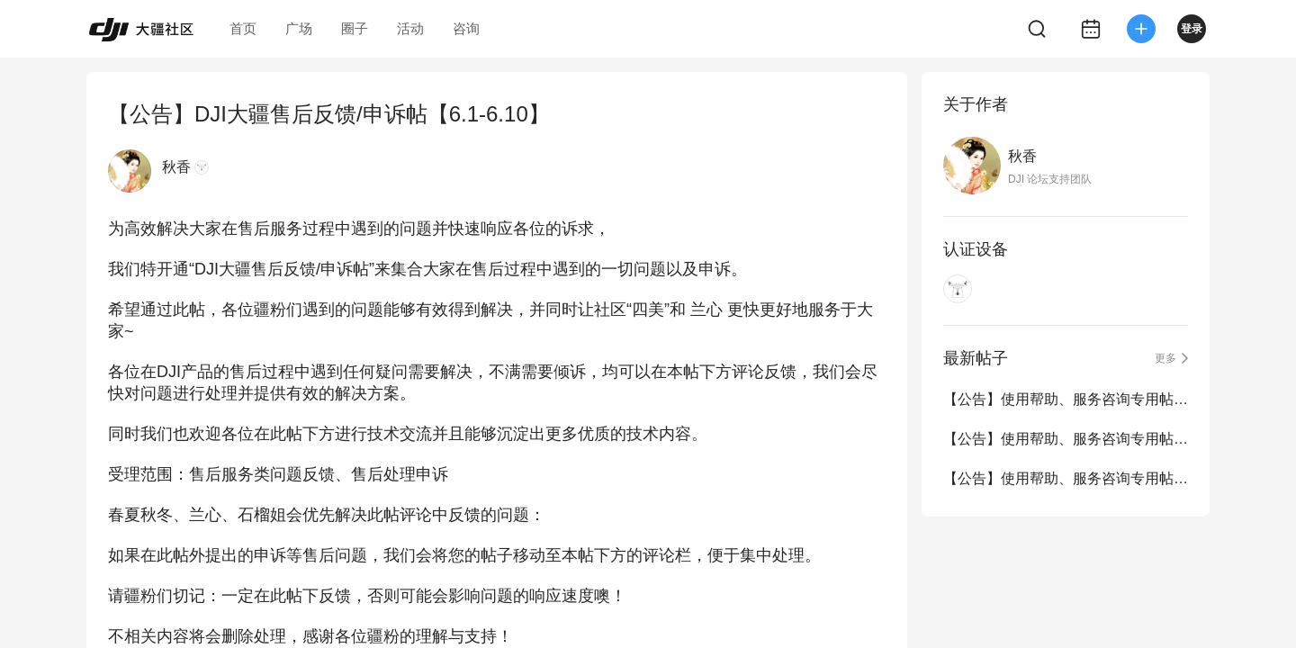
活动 (410, 28)
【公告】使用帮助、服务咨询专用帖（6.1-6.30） (1065, 478)
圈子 (354, 28)
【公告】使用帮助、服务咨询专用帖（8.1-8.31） (1065, 438)
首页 (243, 28)
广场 (298, 28)
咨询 (466, 28)
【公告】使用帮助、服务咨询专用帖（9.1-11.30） (1065, 399)
